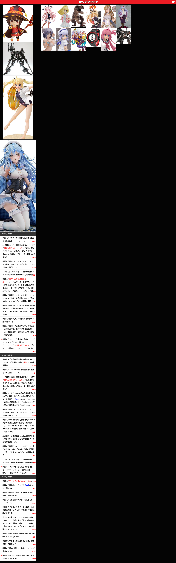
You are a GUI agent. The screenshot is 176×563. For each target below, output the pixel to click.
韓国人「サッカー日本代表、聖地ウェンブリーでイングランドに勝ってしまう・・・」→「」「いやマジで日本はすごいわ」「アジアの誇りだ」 (18, 345)
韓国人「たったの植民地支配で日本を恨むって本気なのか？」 (19, 535)
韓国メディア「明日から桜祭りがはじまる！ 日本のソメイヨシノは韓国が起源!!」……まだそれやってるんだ (18, 470)
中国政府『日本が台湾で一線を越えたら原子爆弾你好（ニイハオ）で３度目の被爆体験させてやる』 (18, 510)
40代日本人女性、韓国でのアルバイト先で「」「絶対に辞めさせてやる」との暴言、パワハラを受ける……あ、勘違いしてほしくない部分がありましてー (19, 251)
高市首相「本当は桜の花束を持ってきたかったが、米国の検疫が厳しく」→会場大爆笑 (18, 362)
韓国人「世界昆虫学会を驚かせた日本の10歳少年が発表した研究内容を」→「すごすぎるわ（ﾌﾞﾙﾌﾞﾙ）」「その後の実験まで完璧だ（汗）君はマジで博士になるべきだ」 (19, 426)
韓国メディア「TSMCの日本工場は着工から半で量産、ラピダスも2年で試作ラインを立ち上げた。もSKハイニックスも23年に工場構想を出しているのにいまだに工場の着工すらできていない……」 (19, 399)
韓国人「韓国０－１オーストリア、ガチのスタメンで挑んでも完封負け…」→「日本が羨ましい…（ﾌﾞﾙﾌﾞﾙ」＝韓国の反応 (18, 298)
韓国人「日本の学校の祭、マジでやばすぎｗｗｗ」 (18, 549)
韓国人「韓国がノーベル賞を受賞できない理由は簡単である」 (18, 494)
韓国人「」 (17, 481)
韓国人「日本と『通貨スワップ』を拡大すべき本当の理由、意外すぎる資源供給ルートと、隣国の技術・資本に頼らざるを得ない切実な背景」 (18, 330)
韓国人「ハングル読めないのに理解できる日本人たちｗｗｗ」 (18, 557)
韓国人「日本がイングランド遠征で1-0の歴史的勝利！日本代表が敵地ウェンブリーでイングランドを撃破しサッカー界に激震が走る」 (19, 309)
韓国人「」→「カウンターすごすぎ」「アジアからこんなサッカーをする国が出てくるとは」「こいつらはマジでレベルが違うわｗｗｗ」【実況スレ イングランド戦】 (18, 285)
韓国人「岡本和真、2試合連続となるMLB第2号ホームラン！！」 (18, 320)
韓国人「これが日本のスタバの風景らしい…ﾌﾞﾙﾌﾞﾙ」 (18, 501)
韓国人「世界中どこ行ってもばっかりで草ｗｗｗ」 (18, 486)
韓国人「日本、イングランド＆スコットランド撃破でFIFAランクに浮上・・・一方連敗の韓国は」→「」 (19, 264)
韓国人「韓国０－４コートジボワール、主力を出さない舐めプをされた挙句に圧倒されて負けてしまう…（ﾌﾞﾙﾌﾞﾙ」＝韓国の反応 (18, 450)
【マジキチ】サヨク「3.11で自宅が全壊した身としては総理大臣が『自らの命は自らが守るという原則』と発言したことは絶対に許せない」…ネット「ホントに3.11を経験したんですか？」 (18, 523)
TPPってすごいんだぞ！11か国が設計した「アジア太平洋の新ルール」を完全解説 (18, 273)
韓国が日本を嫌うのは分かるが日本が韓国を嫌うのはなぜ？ (18, 542)
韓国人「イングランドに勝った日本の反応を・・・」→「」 (18, 239)
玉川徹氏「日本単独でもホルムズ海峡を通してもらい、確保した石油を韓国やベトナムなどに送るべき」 (18, 439)
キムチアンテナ (71, 1)
